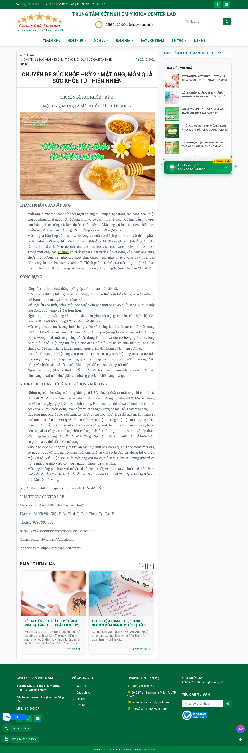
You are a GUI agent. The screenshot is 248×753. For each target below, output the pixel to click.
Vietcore (150, 749)
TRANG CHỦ (51, 40)
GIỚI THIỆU (76, 40)
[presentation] (142, 566)
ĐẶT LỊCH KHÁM (152, 40)
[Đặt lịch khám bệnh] (198, 167)
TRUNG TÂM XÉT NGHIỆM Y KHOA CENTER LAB (192, 53)
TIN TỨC (177, 40)
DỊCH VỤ (100, 40)
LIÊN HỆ (199, 40)
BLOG (30, 55)
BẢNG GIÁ (123, 40)
